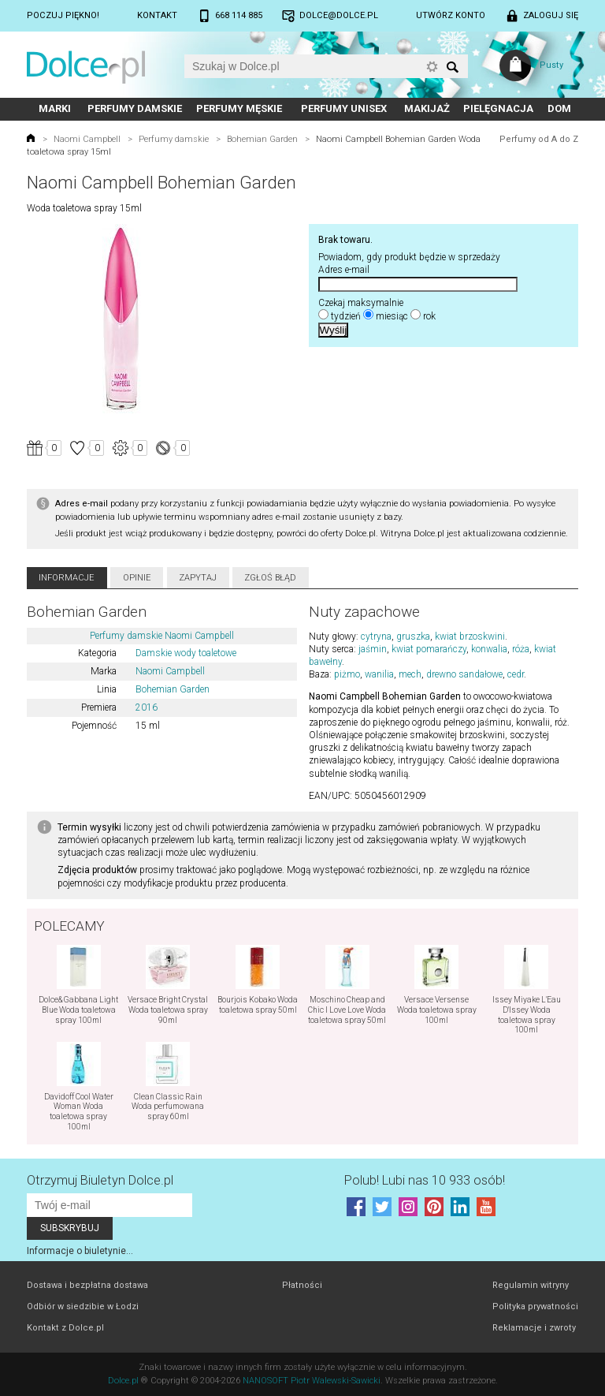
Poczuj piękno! (63, 15)
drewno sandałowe (464, 674)
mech (410, 674)
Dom (559, 108)
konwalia (489, 649)
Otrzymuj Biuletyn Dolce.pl (100, 1180)
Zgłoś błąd (270, 578)
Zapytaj (198, 578)
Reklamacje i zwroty (534, 1328)
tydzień (346, 316)
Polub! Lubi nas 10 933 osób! (424, 1180)
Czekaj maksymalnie (360, 302)
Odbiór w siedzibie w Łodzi (83, 1306)
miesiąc (392, 316)
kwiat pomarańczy (429, 649)
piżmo (347, 674)
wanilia (379, 674)
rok (429, 316)
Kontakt (157, 15)
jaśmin (372, 649)
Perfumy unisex (344, 108)
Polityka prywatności (535, 1306)
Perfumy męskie (239, 108)
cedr (515, 674)
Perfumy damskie (134, 108)
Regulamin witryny (530, 1285)
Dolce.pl (123, 1380)
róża (520, 649)
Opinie (137, 578)
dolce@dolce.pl (338, 15)
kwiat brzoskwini (470, 636)
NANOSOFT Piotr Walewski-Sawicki (311, 1380)
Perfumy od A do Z (538, 139)
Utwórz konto (450, 15)
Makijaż (427, 108)
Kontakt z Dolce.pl (65, 1328)
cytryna (376, 636)
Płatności (302, 1285)
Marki (55, 108)
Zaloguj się (550, 15)
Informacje (67, 578)
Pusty (551, 65)
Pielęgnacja (498, 108)
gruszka (413, 636)
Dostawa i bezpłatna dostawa (87, 1285)
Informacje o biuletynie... (80, 1250)
